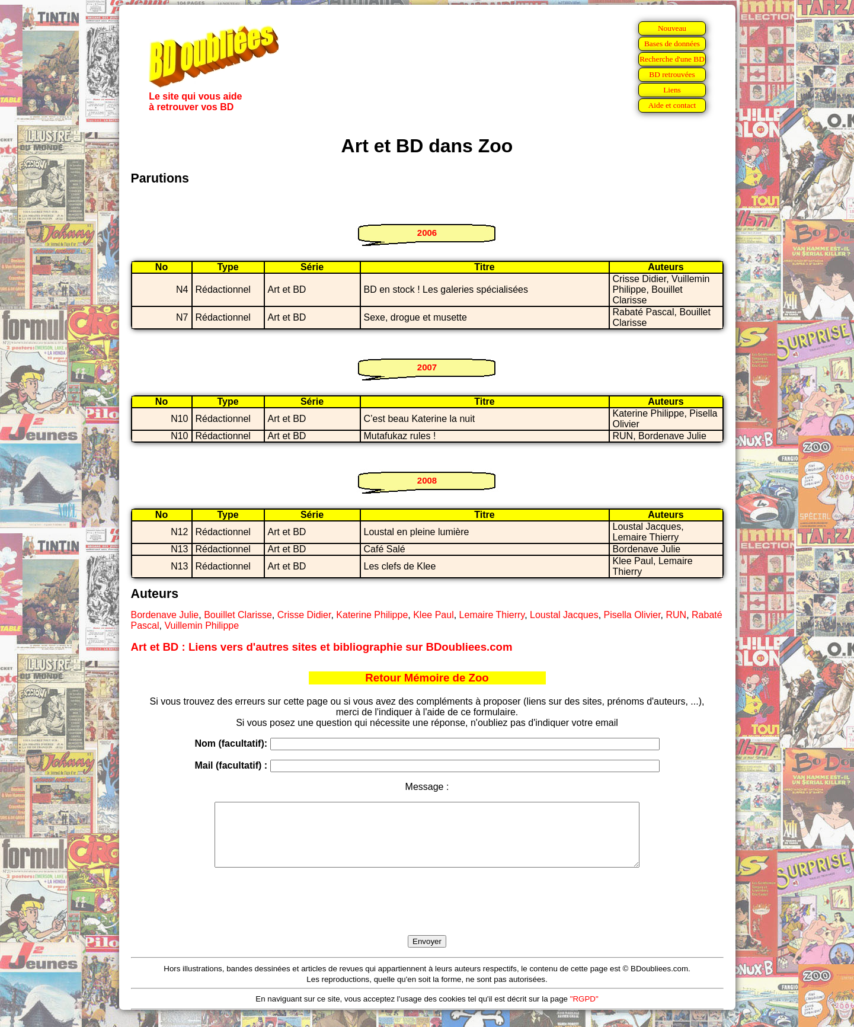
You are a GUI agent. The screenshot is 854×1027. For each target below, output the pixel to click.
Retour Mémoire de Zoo (426, 677)
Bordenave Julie (165, 615)
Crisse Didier (304, 615)
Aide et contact (672, 105)
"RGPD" (584, 1011)
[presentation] (427, 915)
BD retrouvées (672, 74)
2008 (427, 480)
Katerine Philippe (372, 615)
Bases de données (672, 43)
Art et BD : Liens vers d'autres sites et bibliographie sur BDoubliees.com (322, 647)
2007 (427, 367)
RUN (676, 615)
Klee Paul (433, 615)
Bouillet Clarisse (238, 615)
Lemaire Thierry (492, 615)
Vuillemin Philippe (201, 625)
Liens (672, 89)
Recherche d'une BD (672, 59)
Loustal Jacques (564, 615)
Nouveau (672, 28)
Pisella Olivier (632, 615)
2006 (427, 233)
